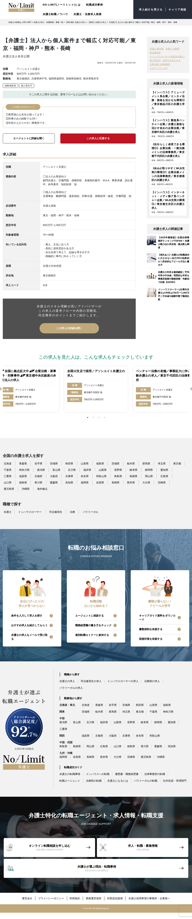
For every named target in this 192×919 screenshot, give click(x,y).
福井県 (87, 469)
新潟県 (41, 469)
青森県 (23, 463)
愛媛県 (54, 482)
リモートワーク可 (158, 68)
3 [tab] (99, 417)
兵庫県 (69, 475)
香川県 (38, 482)
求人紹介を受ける (151, 9)
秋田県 (69, 463)
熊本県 (131, 482)
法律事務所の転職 (154, 774)
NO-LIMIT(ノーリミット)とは (62, 4)
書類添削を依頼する (150, 629)
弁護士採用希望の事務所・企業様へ (149, 898)
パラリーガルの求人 (71, 687)
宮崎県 (162, 482)
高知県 (69, 482)
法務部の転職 (94, 780)
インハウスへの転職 (97, 774)
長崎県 (115, 482)
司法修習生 (155, 52)
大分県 (146, 482)
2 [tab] (93, 417)
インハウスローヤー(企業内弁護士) (167, 56)
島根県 (133, 475)
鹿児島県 (9, 488)
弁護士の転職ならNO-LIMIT (19, 22)
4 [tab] (104, 417)
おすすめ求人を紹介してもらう (29, 625)
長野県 (118, 469)
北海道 (8, 463)
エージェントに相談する (89, 615)
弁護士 (8, 511)
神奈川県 (24, 469)
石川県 (72, 469)
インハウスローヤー (30, 511)
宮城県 (54, 463)
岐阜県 (133, 469)
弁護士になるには (117, 780)
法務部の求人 (152, 681)
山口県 (8, 482)
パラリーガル (90, 511)
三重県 (8, 475)
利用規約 (75, 898)
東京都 (177, 463)
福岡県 (85, 482)
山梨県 (103, 469)
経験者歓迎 (10, 85)
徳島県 (23, 482)
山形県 (85, 463)
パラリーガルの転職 (145, 780)
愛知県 (164, 469)
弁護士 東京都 (157, 48)
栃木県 (131, 463)
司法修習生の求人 (91, 681)
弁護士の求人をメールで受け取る (29, 636)
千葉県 (8, 469)
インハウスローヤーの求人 (123, 681)
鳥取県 (118, 475)
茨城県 (115, 463)
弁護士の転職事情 (69, 774)
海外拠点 (42, 488)
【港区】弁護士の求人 (97, 22)
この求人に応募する (98, 138)
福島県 (100, 463)
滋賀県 (23, 475)
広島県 (164, 475)
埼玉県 (162, 463)
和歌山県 (101, 475)
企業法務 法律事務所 (160, 64)
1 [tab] (88, 417)
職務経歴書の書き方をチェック (93, 625)
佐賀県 (100, 482)
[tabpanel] (96, 389)
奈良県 (85, 475)
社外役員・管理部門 (174, 780)
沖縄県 (26, 488)
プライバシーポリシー (51, 898)
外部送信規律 (115, 898)
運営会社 (27, 898)
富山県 (56, 469)
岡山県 (149, 475)
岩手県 (38, 463)
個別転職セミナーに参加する (92, 634)
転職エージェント (69, 780)
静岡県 (149, 469)
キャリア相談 (177, 9)
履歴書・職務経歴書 (127, 774)
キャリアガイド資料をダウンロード (157, 617)
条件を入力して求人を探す (26, 615)
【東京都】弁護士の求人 (75, 22)
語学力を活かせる (171, 60)
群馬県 (146, 463)
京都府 (38, 475)
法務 (72, 511)
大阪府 (54, 475)
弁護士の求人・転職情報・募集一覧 (48, 22)
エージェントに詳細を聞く (28, 138)
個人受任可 (26, 85)
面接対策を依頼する (150, 638)
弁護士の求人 (67, 681)
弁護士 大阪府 (172, 48)
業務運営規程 (94, 898)
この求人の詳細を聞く (69, 327)
